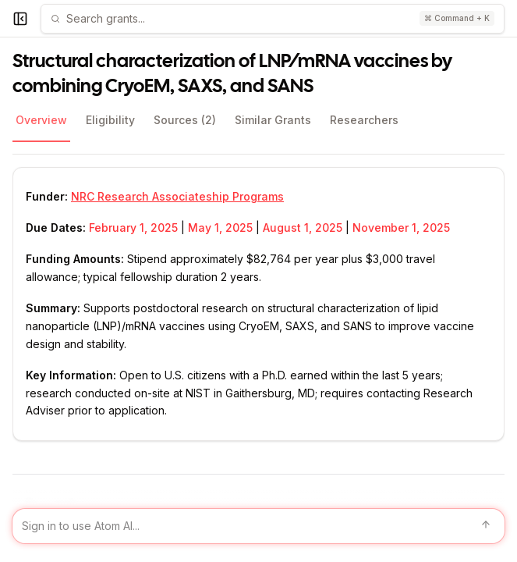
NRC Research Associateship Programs (177, 196)
